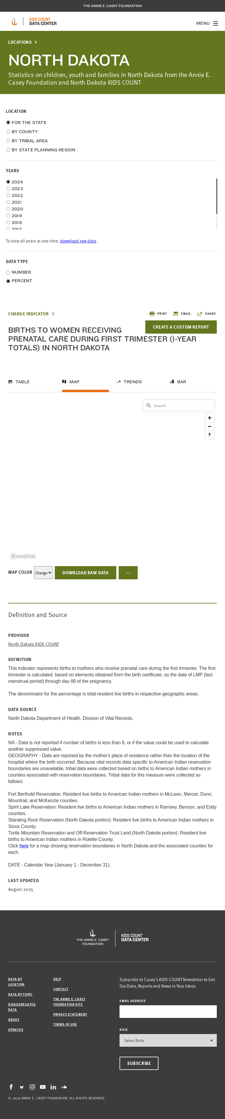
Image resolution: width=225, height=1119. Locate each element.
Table (23, 381)
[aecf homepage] (14, 21)
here (23, 845)
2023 (17, 188)
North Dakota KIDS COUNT (33, 644)
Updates (15, 1029)
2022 (17, 195)
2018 (17, 222)
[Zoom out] (209, 426)
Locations (20, 42)
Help (57, 979)
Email (182, 314)
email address (133, 1000)
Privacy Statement (70, 1014)
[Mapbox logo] (23, 556)
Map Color (20, 572)
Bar (181, 381)
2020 (17, 209)
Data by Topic (20, 994)
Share (206, 314)
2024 (17, 182)
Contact (60, 989)
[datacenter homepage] (43, 21)
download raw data (78, 240)
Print (158, 314)
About (14, 1019)
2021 (17, 202)
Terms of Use (65, 1024)
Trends (133, 381)
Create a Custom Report (181, 327)
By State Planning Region (43, 150)
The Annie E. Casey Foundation (112, 6)
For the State (29, 122)
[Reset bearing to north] (209, 435)
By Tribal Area (30, 140)
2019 (17, 215)
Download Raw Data (85, 572)
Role (124, 1029)
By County (25, 131)
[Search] (179, 405)
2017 (17, 229)
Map (74, 381)
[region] (112, 479)
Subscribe (139, 1063)
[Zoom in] (209, 418)
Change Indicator (28, 314)
